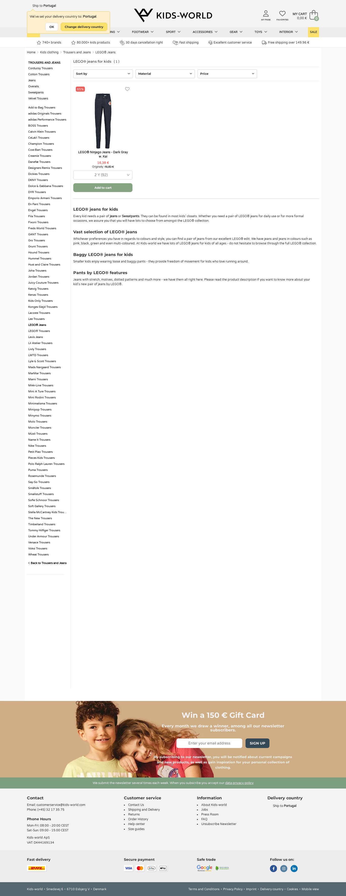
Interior (288, 32)
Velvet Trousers (38, 98)
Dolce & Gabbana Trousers (45, 186)
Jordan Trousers (38, 276)
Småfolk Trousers (39, 488)
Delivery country (271, 889)
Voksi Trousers (37, 548)
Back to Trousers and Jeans (47, 563)
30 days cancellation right (141, 42)
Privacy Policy (233, 889)
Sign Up (257, 743)
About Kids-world (214, 805)
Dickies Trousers (38, 174)
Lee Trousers (36, 319)
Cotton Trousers (38, 74)
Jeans (32, 80)
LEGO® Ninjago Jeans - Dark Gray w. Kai (103, 154)
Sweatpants (36, 92)
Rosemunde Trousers (42, 476)
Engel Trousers (38, 210)
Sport (173, 32)
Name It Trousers (39, 439)
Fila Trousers (36, 216)
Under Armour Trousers (43, 536)
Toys (261, 32)
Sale (313, 32)
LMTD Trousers (38, 355)
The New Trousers (40, 518)
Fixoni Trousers (38, 222)
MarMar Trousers (39, 373)
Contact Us (136, 805)
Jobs (204, 809)
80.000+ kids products (90, 43)
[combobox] (102, 175)
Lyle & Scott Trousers (42, 361)
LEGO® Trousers (39, 331)
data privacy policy (239, 783)
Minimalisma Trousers (42, 403)
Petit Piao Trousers (40, 452)
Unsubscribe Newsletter (218, 824)
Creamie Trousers (39, 156)
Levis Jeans (35, 337)
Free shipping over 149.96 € (285, 43)
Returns (134, 814)
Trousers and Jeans (77, 52)
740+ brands (49, 43)
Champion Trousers (41, 143)
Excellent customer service (230, 43)
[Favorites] (127, 89)
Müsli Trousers (37, 433)
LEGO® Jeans (105, 52)
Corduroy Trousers (40, 68)
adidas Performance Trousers (47, 119)
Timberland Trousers (41, 524)
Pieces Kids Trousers (41, 458)
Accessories (205, 32)
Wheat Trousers (38, 554)
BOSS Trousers (38, 125)
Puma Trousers (38, 470)
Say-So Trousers (38, 482)
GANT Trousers (38, 234)
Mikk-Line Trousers (40, 385)
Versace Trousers (39, 542)
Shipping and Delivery (144, 809)
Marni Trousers (38, 379)
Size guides (136, 829)
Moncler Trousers (39, 427)
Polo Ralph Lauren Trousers (46, 464)
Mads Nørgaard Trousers (44, 367)
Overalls (33, 86)
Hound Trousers (38, 252)
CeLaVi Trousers (38, 137)
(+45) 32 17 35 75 (51, 809)
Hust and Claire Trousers (44, 264)
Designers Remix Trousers (45, 168)
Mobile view (310, 889)
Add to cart (103, 188)
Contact (35, 798)
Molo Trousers (37, 421)
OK (51, 27)
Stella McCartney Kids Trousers (48, 512)
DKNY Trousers (38, 180)
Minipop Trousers (39, 409)
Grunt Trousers (38, 246)
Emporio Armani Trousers (45, 198)
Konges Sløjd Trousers (42, 307)
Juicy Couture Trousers (43, 282)
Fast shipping (186, 43)
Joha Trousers (37, 270)
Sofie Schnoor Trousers (43, 500)
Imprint (251, 889)
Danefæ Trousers (39, 162)
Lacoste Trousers (39, 313)
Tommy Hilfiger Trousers (44, 530)
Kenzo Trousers (38, 294)
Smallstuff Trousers (41, 494)
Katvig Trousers (38, 288)
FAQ (204, 819)
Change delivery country (84, 27)
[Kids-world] (173, 15)
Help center (136, 824)
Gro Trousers (36, 240)
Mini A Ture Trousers (41, 391)
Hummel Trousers (39, 258)
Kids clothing (49, 52)
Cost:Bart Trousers (40, 150)
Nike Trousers (37, 445)
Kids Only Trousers (40, 301)
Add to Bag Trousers (41, 107)
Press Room (210, 814)
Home (31, 52)
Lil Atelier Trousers (40, 343)
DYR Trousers (37, 192)
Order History (138, 819)
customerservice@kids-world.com (61, 805)
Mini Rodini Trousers (42, 397)
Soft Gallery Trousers (41, 506)
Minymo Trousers (39, 415)
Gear (236, 32)
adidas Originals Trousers (44, 113)
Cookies (292, 889)
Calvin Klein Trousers (42, 131)
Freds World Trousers (42, 228)
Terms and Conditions (204, 889)
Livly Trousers (37, 349)
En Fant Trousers (39, 204)
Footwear (143, 32)
